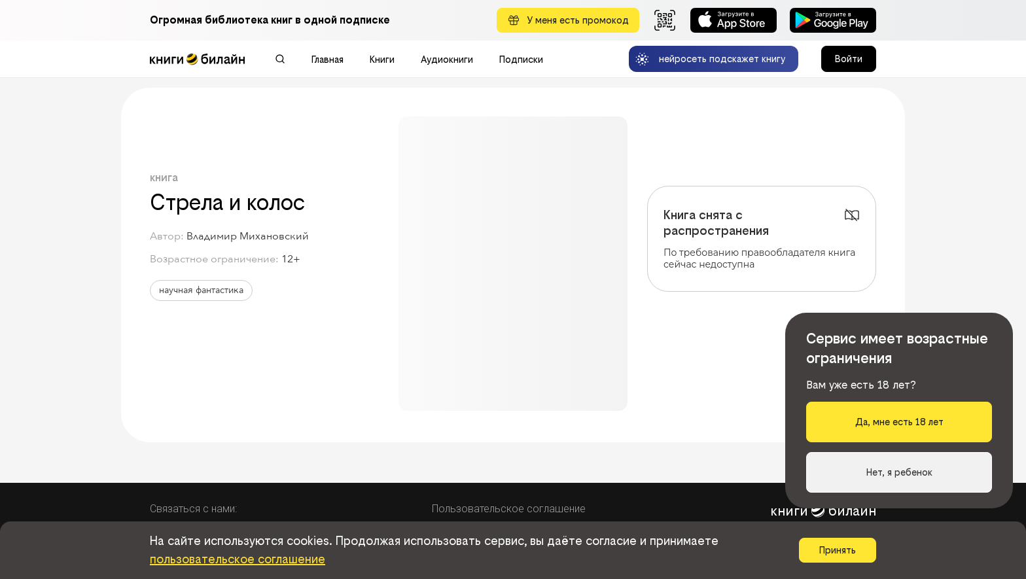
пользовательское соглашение (237, 559)
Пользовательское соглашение (509, 508)
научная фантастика (201, 290)
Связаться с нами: (193, 508)
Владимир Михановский (247, 236)
